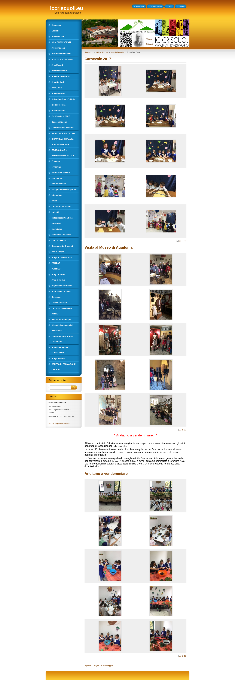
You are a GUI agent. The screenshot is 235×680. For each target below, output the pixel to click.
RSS (170, 6)
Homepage (89, 52)
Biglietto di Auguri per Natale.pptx (99, 665)
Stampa (181, 6)
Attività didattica (102, 52)
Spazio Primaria (117, 52)
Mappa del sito (156, 6)
